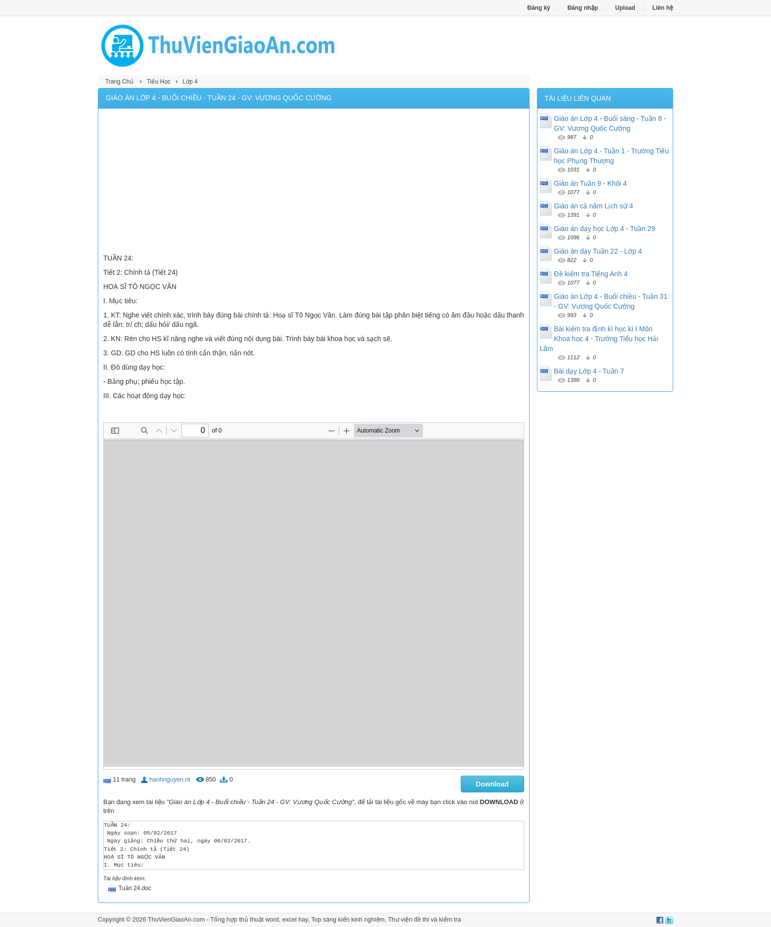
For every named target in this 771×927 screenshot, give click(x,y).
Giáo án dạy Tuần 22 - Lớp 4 (598, 251)
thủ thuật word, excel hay (273, 919)
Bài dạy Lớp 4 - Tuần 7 (589, 371)
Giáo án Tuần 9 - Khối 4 (590, 183)
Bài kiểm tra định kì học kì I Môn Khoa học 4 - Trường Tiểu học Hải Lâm (599, 338)
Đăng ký (538, 7)
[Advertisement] (313, 182)
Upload (625, 7)
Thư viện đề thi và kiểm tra (424, 919)
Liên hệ (662, 7)
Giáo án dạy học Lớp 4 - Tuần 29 (604, 228)
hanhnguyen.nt (169, 779)
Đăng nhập (582, 7)
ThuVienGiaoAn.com (176, 919)
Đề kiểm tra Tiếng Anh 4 (591, 274)
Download (492, 784)
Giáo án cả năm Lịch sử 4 (593, 206)
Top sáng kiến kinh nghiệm (348, 919)
